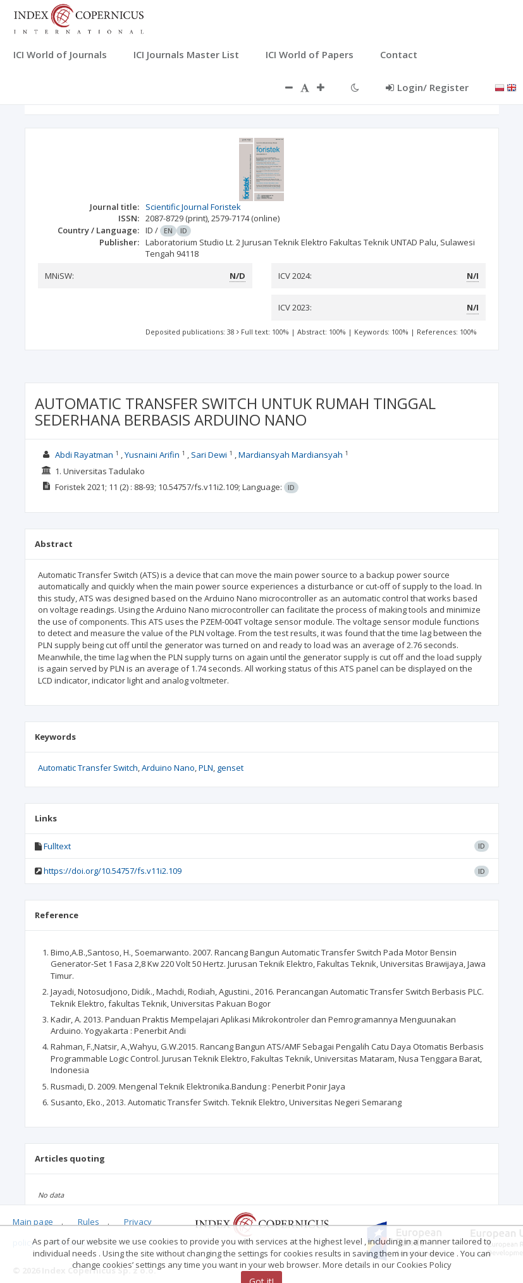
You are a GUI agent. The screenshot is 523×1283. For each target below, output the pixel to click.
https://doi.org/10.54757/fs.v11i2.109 (113, 870)
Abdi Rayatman (84, 454)
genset (230, 767)
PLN (206, 767)
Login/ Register (427, 87)
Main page (33, 1221)
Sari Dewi (209, 454)
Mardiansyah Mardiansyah (290, 454)
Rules (88, 1221)
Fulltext (57, 846)
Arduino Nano (168, 767)
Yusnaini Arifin (152, 454)
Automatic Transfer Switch (88, 767)
